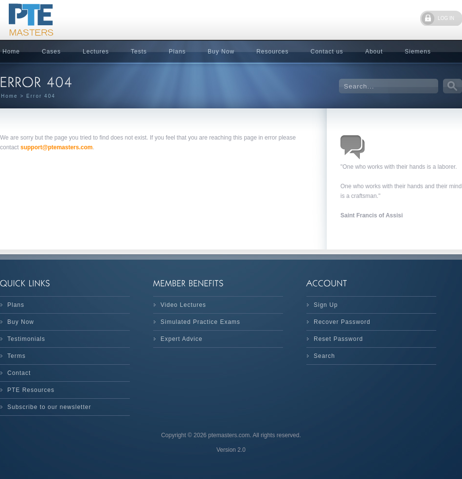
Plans (177, 51)
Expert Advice (181, 339)
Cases (51, 51)
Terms (16, 356)
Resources (272, 51)
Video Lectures (183, 305)
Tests (139, 51)
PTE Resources (30, 390)
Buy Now (221, 51)
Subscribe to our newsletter (49, 407)
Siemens (418, 51)
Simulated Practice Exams (200, 322)
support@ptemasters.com (56, 147)
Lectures (96, 51)
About (374, 51)
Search (324, 356)
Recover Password (342, 322)
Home (9, 96)
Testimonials (26, 339)
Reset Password (338, 339)
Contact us (327, 51)
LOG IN (446, 18)
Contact (19, 373)
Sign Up (326, 305)
